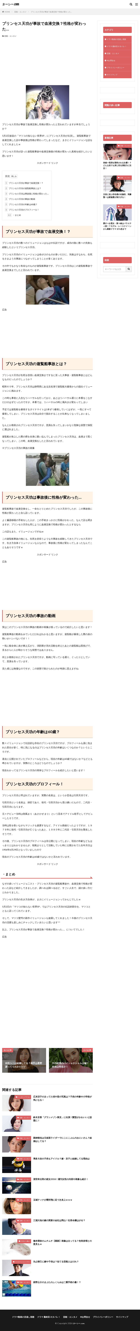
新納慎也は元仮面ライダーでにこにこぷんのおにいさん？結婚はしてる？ (61, 1139)
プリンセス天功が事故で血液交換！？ (24, 183)
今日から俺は (25, 1241)
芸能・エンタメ (20, 12)
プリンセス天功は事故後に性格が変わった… (27, 194)
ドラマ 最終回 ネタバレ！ (118, 47)
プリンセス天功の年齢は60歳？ (21, 204)
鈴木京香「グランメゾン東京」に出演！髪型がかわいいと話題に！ (62, 1119)
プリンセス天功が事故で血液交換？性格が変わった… (51, 12)
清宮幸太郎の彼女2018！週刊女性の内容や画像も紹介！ (62, 1179)
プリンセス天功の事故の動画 (20, 199)
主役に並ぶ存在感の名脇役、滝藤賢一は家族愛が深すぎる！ (117, 199)
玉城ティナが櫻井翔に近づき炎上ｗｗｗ (54, 1199)
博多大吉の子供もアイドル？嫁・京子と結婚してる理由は (62, 1160)
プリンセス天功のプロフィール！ (22, 210)
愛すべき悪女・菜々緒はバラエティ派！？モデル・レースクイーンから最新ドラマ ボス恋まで (117, 231)
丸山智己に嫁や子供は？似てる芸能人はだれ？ (57, 1261)
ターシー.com (10, 4)
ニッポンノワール (24, 1097)
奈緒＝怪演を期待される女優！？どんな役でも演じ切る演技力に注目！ (117, 168)
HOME (7, 12)
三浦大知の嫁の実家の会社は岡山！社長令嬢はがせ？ (61, 1220)
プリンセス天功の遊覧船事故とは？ (23, 188)
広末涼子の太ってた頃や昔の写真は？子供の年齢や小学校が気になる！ (62, 1098)
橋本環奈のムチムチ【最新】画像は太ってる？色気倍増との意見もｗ (62, 1243)
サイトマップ (113, 77)
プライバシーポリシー (117, 69)
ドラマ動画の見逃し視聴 (118, 39)
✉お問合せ (112, 62)
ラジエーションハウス (22, 1262)
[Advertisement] (47, 59)
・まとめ (14, 215)
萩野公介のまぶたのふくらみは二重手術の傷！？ (58, 1282)
